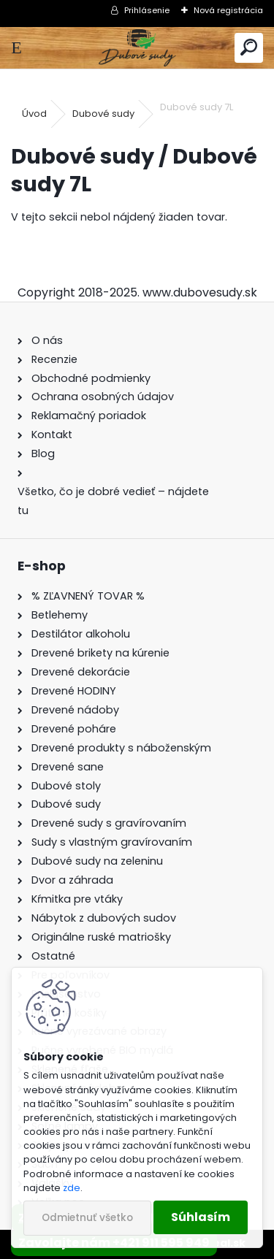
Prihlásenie (147, 10)
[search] (248, 47)
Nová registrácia (228, 10)
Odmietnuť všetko (87, 1218)
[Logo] (136, 47)
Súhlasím (200, 1217)
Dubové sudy (103, 113)
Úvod (34, 113)
